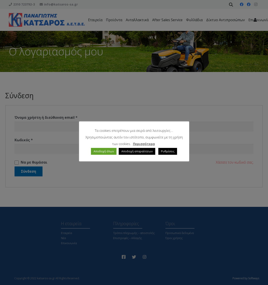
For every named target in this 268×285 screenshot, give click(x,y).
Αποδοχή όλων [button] (104, 151)
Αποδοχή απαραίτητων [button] (137, 151)
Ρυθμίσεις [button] (167, 151)
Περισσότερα (144, 144)
